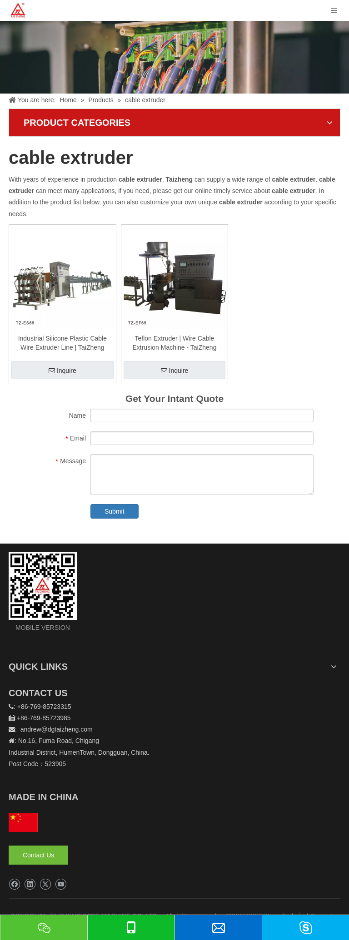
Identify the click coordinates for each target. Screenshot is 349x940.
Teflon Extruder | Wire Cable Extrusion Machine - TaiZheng (174, 343)
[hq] (23, 822)
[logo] (43, 586)
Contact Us (38, 855)
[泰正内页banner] (174, 57)
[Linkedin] (29, 884)
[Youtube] (60, 884)
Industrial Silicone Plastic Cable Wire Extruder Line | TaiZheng (62, 343)
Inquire (62, 370)
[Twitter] (45, 884)
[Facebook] (14, 884)
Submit (115, 511)
